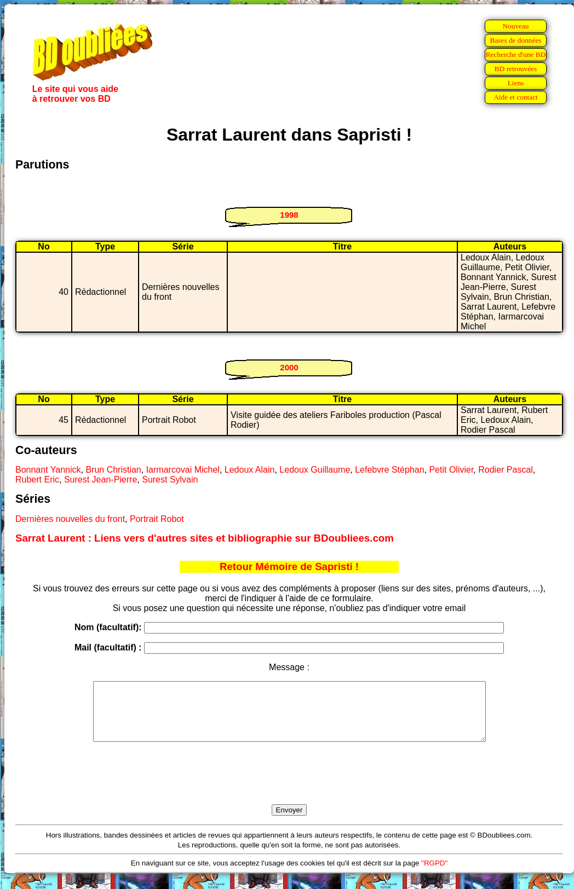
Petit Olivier (451, 469)
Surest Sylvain (170, 479)
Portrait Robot (157, 519)
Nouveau (515, 26)
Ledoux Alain (250, 469)
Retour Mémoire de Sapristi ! (289, 566)
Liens (516, 83)
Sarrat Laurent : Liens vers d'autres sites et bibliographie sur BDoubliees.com (204, 538)
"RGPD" (434, 874)
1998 (289, 214)
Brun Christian (113, 469)
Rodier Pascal (505, 469)
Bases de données (515, 40)
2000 (289, 367)
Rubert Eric (37, 479)
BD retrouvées (516, 69)
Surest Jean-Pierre (100, 479)
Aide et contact (515, 97)
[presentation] (289, 785)
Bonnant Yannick (48, 469)
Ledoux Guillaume (314, 469)
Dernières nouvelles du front (70, 519)
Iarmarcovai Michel (183, 469)
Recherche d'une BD (516, 54)
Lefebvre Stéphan (389, 469)
